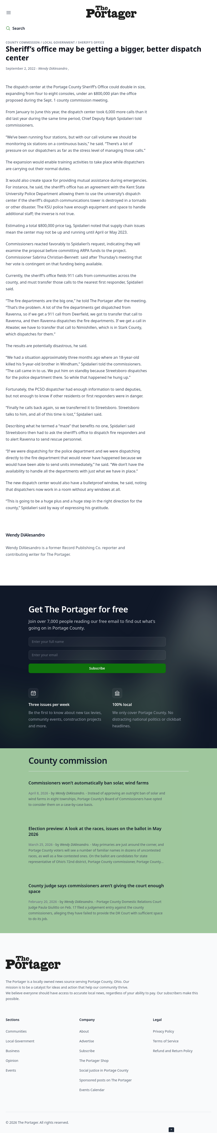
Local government (59, 42)
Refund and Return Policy (172, 1051)
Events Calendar (92, 1090)
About (84, 1031)
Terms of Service (166, 1041)
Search (18, 28)
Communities (16, 1031)
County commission (23, 42)
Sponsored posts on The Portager (105, 1080)
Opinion (12, 1060)
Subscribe (87, 1051)
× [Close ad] (171, 1130)
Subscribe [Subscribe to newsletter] (97, 668)
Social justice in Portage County (103, 1070)
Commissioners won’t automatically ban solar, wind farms (89, 783)
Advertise (86, 1041)
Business (13, 1051)
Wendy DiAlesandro (52, 68)
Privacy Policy (163, 1031)
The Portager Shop (94, 1060)
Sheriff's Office (91, 42)
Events (11, 1070)
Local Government (20, 1041)
